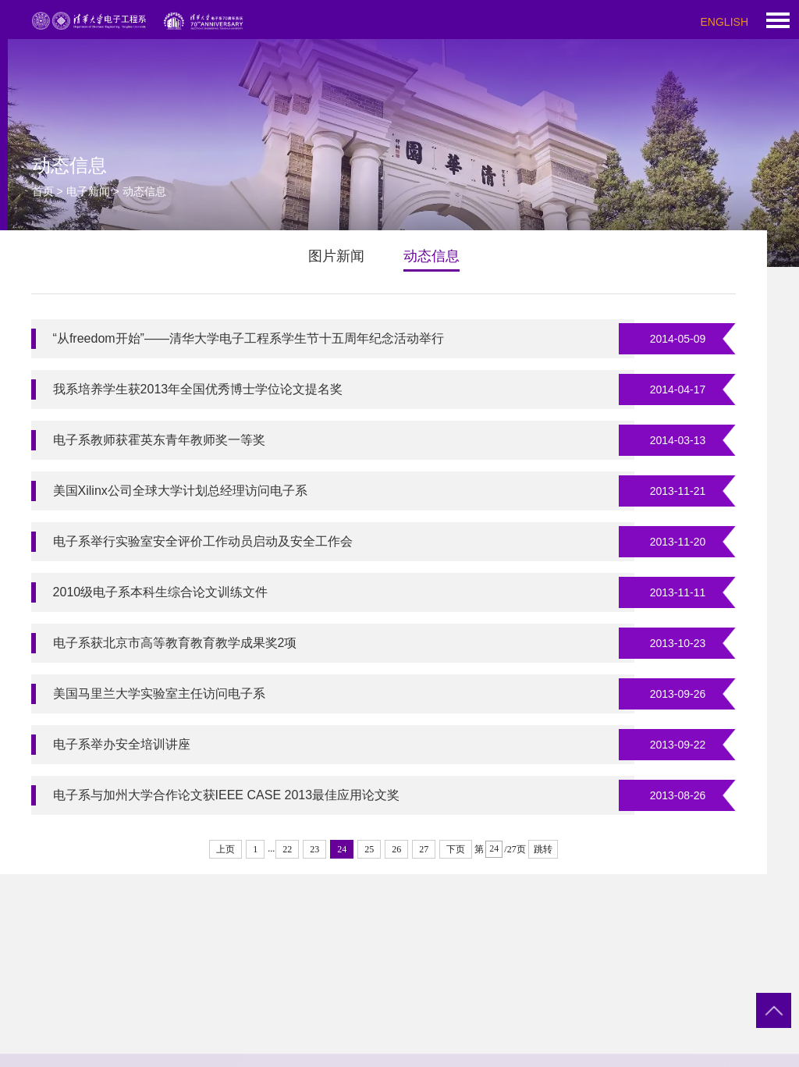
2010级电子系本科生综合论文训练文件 (160, 592)
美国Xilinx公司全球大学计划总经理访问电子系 (180, 490)
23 (314, 849)
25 (369, 849)
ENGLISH (724, 22)
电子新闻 (88, 191)
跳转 (543, 849)
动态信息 (431, 256)
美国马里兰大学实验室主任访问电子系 (159, 693)
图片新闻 (336, 256)
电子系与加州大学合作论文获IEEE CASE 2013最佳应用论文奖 (226, 795)
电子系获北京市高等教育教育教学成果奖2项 (175, 642)
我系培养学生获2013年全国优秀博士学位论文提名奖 (198, 389)
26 (396, 849)
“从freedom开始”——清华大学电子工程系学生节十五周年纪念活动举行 (248, 338)
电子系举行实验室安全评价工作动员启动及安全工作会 (203, 541)
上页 (225, 849)
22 (287, 849)
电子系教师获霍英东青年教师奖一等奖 (159, 439)
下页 (455, 849)
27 (423, 849)
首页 (43, 191)
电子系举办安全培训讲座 (121, 744)
